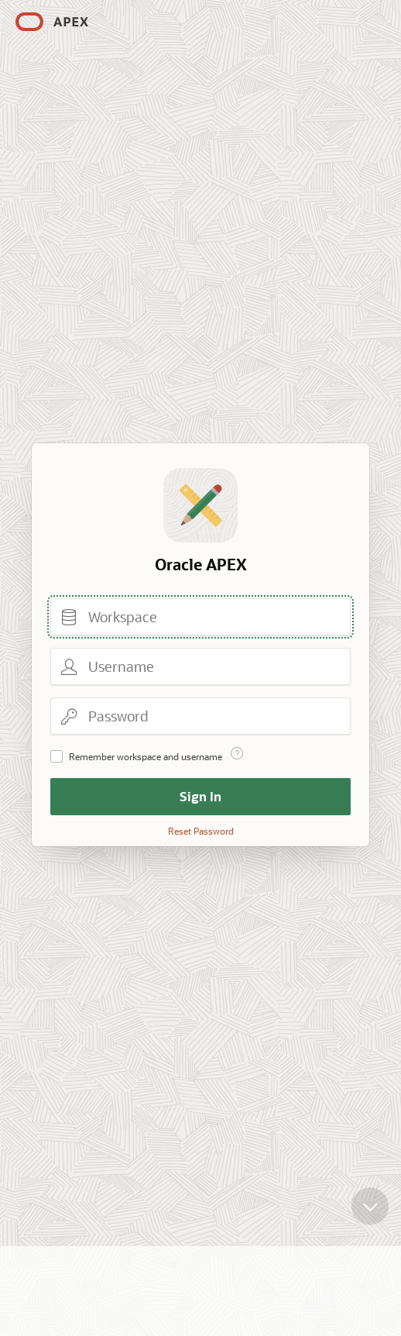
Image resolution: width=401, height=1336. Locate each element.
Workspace (69, 616)
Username (69, 666)
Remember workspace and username (145, 756)
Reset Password (201, 831)
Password (69, 716)
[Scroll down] (370, 1198)
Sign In (200, 796)
